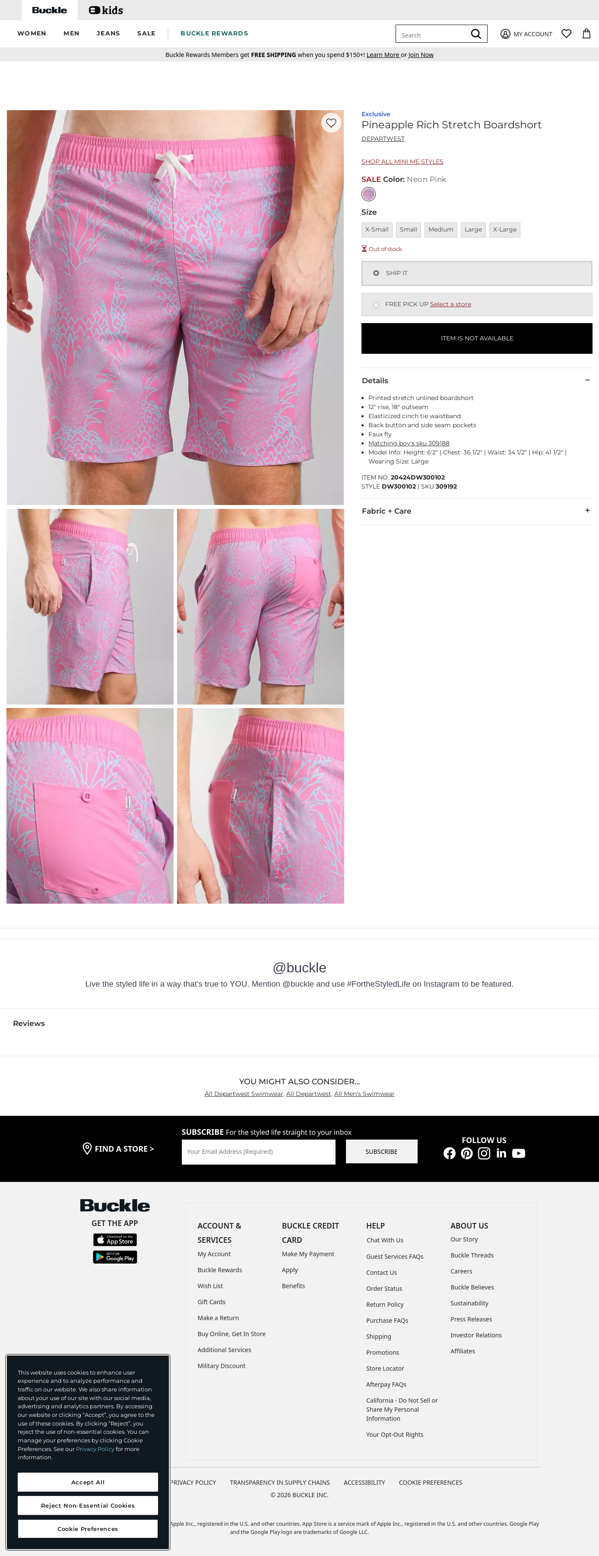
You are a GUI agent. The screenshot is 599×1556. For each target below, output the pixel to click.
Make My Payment (308, 1254)
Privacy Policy (95, 1448)
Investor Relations (476, 1335)
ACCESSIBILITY (364, 1482)
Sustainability (469, 1303)
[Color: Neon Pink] (369, 194)
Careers (461, 1271)
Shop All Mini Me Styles (402, 161)
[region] (88, 1452)
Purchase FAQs (387, 1320)
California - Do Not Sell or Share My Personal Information (402, 1409)
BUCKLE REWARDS (214, 33)
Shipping (378, 1336)
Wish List (210, 1286)
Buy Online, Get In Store (232, 1334)
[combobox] (432, 33)
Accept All (88, 1482)
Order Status (384, 1288)
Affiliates (462, 1351)
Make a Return (218, 1318)
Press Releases (471, 1319)
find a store (125, 1148)
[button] (32, 34)
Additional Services (224, 1350)
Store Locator (385, 1368)
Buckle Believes (472, 1287)
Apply (290, 1270)
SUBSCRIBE (382, 1151)
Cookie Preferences (431, 1482)
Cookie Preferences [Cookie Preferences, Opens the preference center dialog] (87, 1528)
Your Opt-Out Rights (395, 1434)
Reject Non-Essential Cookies (88, 1505)
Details (477, 380)
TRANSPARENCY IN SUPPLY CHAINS (280, 1482)
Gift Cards (212, 1302)
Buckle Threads (472, 1255)
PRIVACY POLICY (193, 1482)
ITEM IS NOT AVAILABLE (477, 338)
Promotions (382, 1352)
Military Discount (222, 1366)
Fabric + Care (477, 510)
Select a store (450, 304)
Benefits (293, 1286)
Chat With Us (385, 1240)
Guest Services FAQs (394, 1256)
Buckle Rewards (220, 1270)
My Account (214, 1254)
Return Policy (384, 1304)
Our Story (464, 1239)
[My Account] (525, 34)
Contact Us (381, 1272)
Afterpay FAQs (386, 1384)
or (388, 55)
